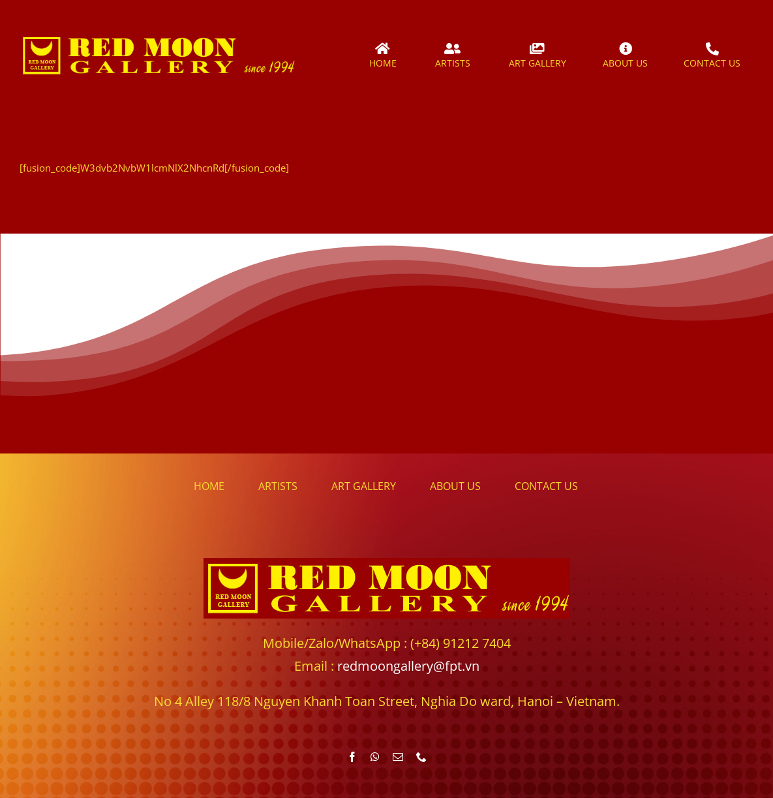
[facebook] (352, 757)
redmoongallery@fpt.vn (408, 666)
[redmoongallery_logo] (158, 37)
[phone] (421, 757)
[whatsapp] (375, 757)
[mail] (398, 757)
